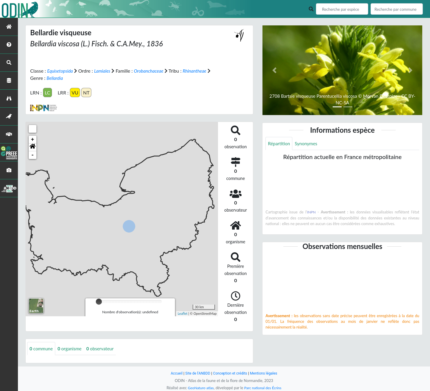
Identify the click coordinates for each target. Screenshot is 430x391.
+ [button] (32, 139)
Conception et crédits (230, 373)
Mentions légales (265, 373)
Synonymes (308, 143)
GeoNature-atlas (199, 387)
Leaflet (183, 313)
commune (42, 348)
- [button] (32, 154)
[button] (32, 147)
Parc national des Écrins (263, 387)
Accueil (174, 373)
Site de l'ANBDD (196, 373)
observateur (103, 348)
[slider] (99, 301)
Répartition (279, 143)
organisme (72, 348)
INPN (311, 212)
